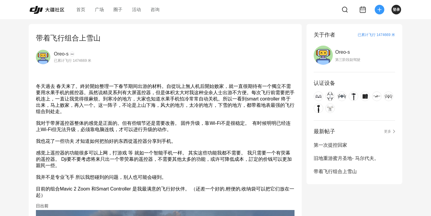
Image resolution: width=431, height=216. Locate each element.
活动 (136, 9)
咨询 (155, 9)
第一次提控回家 (330, 145)
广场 (99, 9)
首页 (80, 9)
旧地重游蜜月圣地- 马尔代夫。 (346, 158)
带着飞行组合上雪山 (335, 171)
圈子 (117, 9)
